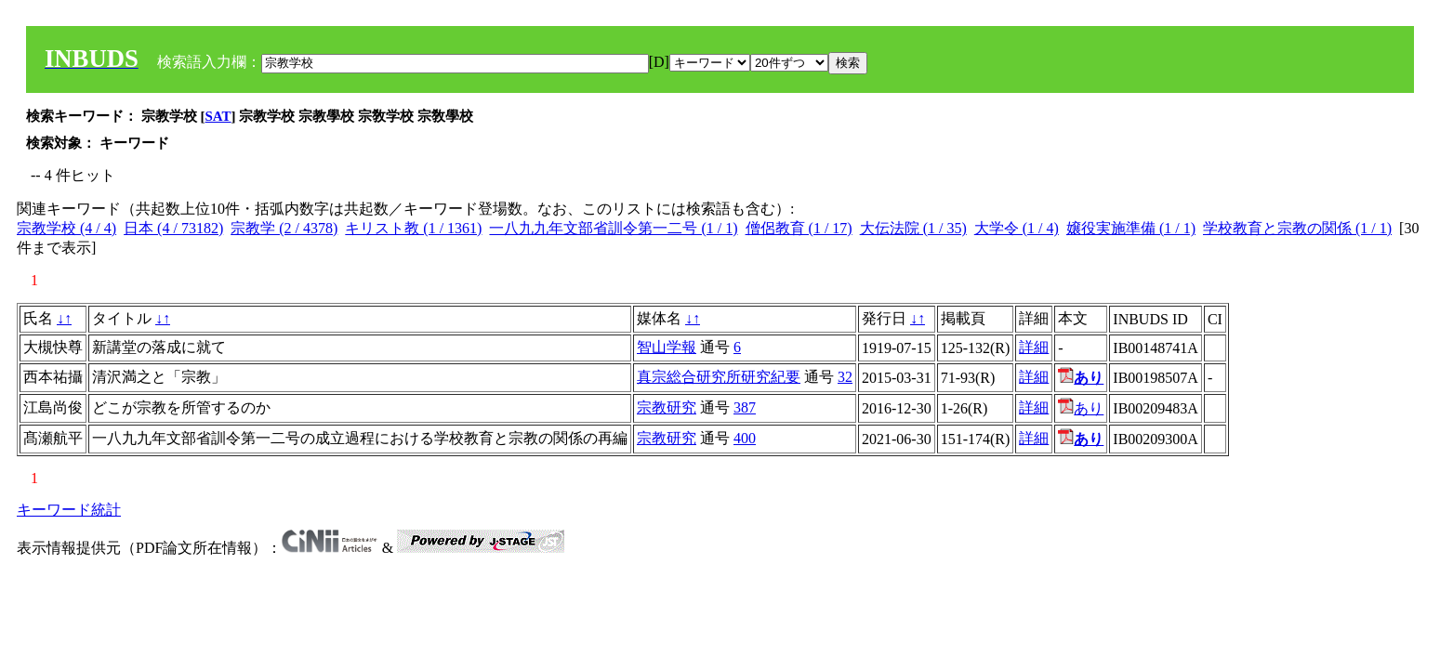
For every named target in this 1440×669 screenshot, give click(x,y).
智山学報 (666, 347)
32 (845, 377)
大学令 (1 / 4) (1016, 228)
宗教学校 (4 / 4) (66, 228)
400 (744, 438)
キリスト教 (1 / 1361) (413, 228)
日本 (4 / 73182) (173, 228)
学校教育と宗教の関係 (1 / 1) (1297, 228)
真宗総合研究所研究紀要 (718, 377)
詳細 (1034, 347)
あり (1080, 408)
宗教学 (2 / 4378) (284, 228)
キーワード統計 (69, 510)
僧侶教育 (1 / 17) (799, 228)
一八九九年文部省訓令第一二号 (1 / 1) (613, 228)
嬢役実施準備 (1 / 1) (1131, 228)
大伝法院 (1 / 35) (913, 228)
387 (744, 407)
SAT (218, 116)
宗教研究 (666, 407)
